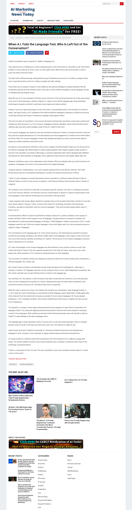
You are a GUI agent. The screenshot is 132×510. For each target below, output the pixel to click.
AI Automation (42, 460)
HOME (12, 4)
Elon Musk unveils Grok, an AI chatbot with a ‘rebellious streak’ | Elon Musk (112, 70)
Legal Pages (71, 478)
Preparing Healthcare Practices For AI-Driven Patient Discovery (26, 472)
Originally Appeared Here (17, 359)
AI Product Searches (74, 464)
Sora (39, 507)
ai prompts (12, 364)
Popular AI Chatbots (44, 504)
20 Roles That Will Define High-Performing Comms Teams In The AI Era (20, 409)
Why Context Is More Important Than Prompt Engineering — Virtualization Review (20, 398)
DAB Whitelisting (72, 471)
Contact (21, 4)
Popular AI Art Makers (45, 500)
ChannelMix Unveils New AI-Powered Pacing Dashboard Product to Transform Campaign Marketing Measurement (111, 112)
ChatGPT (40, 20)
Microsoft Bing (53, 20)
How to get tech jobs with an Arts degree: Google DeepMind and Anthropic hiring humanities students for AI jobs (26, 463)
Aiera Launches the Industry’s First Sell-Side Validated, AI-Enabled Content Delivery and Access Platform (26, 488)
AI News (40, 474)
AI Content (14, 20)
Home (12, 38)
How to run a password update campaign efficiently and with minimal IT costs (112, 122)
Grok (39, 493)
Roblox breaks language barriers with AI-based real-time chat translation (111, 84)
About (31, 4)
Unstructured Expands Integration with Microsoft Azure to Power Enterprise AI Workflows (25, 499)
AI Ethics (40, 467)
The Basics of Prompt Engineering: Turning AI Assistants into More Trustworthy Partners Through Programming (48, 425)
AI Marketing (28, 20)
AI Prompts (19, 38)
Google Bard (68, 20)
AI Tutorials (41, 482)
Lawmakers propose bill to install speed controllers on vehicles (111, 62)
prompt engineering (26, 364)
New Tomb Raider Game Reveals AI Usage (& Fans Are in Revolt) (26, 479)
